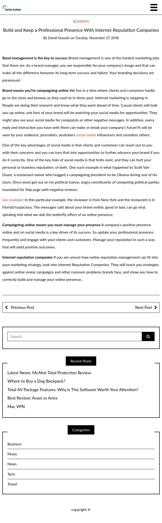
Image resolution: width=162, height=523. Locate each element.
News (12, 464)
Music (12, 454)
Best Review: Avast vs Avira (32, 398)
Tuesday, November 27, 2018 (97, 38)
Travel (12, 484)
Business (81, 21)
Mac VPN (16, 406)
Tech (11, 474)
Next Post (143, 307)
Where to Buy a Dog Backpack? (36, 381)
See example (12, 199)
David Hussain (59, 38)
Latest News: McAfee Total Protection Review (49, 372)
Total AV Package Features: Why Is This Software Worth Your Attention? (72, 389)
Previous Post (22, 307)
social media (86, 135)
